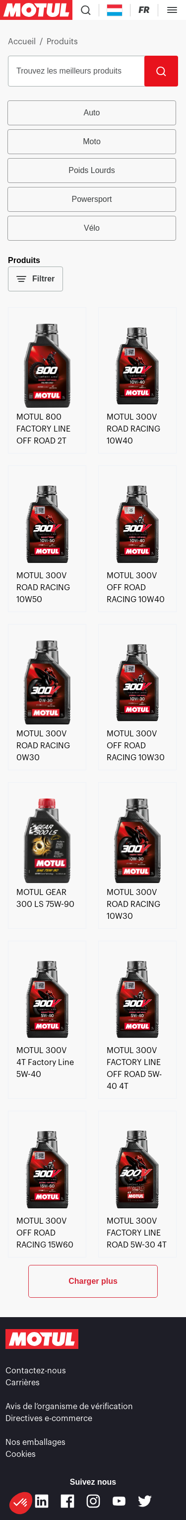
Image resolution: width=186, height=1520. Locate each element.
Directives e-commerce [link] (48, 1419)
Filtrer (35, 279)
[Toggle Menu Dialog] (172, 10)
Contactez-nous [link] (35, 1371)
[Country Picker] (114, 10)
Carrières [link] (22, 1383)
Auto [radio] (92, 112)
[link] (47, 405)
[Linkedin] (42, 1501)
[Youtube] (119, 1501)
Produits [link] (62, 42)
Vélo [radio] (92, 228)
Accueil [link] (22, 42)
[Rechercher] (161, 71)
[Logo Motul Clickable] (36, 10)
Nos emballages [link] (35, 1442)
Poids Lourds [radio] (91, 170)
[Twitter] (145, 1501)
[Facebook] (67, 1501)
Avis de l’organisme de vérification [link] (69, 1407)
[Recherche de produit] (86, 10)
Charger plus (93, 1281)
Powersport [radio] (92, 199)
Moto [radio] (92, 141)
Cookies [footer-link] (20, 1454)
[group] (93, 170)
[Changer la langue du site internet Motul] (144, 10)
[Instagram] (93, 1501)
